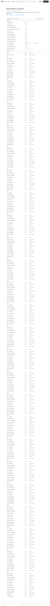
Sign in (40, 1)
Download (46, 1)
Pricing (12, 1)
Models (5, 1)
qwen (8, 9)
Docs (9, 1)
